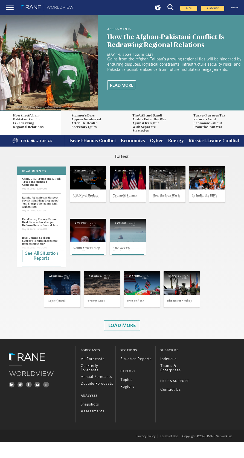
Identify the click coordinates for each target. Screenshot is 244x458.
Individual (169, 375)
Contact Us (170, 406)
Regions (127, 403)
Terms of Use (169, 452)
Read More (121, 85)
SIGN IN (235, 7)
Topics (126, 396)
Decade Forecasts (97, 400)
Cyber (156, 141)
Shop (189, 8)
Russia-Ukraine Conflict (213, 141)
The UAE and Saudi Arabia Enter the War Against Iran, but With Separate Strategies (149, 123)
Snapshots (90, 420)
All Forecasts (92, 375)
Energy (176, 141)
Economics (133, 141)
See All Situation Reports (41, 255)
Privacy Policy (146, 452)
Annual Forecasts (96, 393)
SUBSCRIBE (213, 8)
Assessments (92, 427)
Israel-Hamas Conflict (92, 141)
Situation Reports (136, 375)
